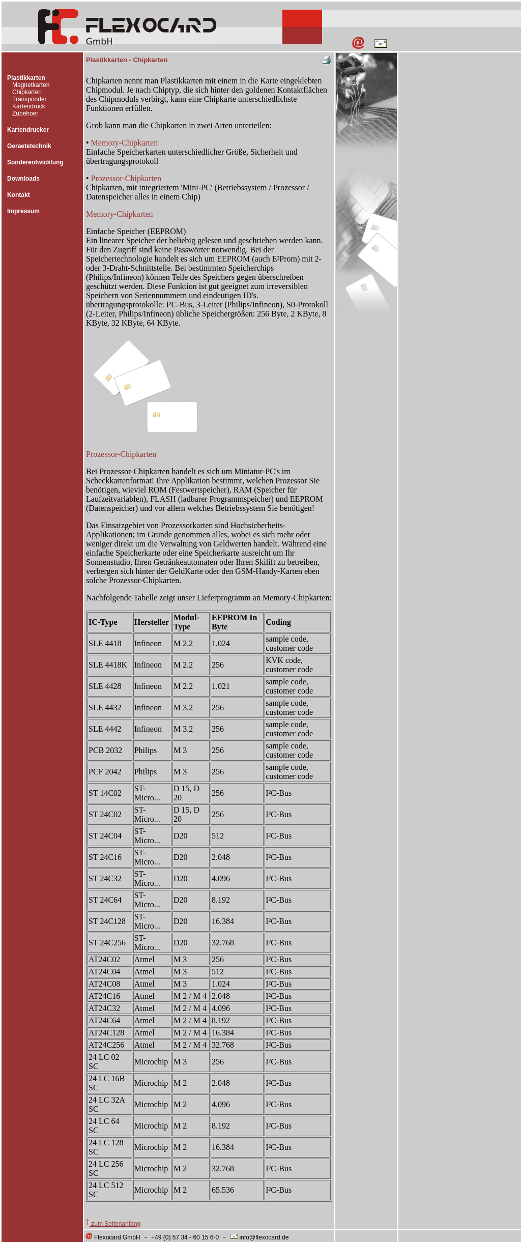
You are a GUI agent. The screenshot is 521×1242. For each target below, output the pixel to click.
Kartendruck (28, 106)
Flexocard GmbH (112, 1237)
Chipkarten (27, 92)
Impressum (23, 211)
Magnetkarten (30, 85)
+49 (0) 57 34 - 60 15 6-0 (185, 1237)
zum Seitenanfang (113, 1223)
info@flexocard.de (258, 1237)
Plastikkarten (26, 77)
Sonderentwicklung (35, 162)
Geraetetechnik (29, 146)
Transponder (29, 99)
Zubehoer (25, 113)
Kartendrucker (28, 129)
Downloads (23, 178)
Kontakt (18, 194)
